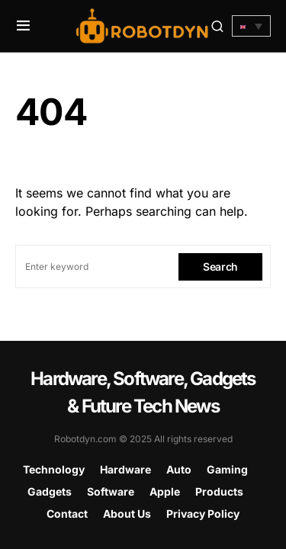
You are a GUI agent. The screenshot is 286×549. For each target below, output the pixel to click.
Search (220, 266)
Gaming (227, 469)
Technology (54, 469)
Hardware (125, 469)
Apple (164, 491)
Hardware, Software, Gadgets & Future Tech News (143, 392)
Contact (67, 513)
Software (110, 491)
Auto (178, 469)
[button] (23, 26)
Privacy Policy (202, 513)
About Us (127, 513)
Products (219, 491)
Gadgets (49, 491)
